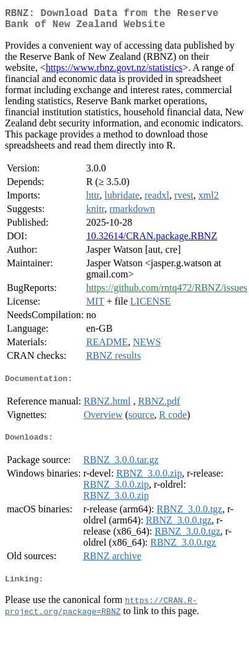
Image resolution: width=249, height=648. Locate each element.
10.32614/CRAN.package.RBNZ (151, 241)
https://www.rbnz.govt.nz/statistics (114, 72)
